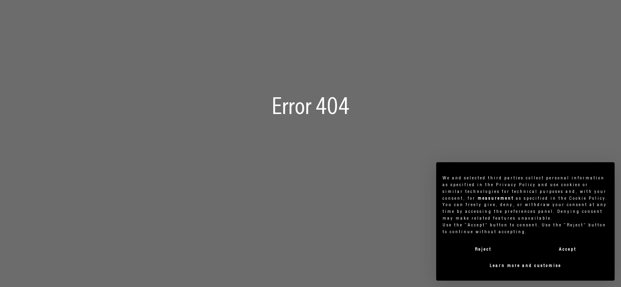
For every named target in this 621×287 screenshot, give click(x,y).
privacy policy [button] (516, 185)
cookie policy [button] (587, 198)
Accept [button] (567, 249)
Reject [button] (483, 249)
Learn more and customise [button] (525, 265)
